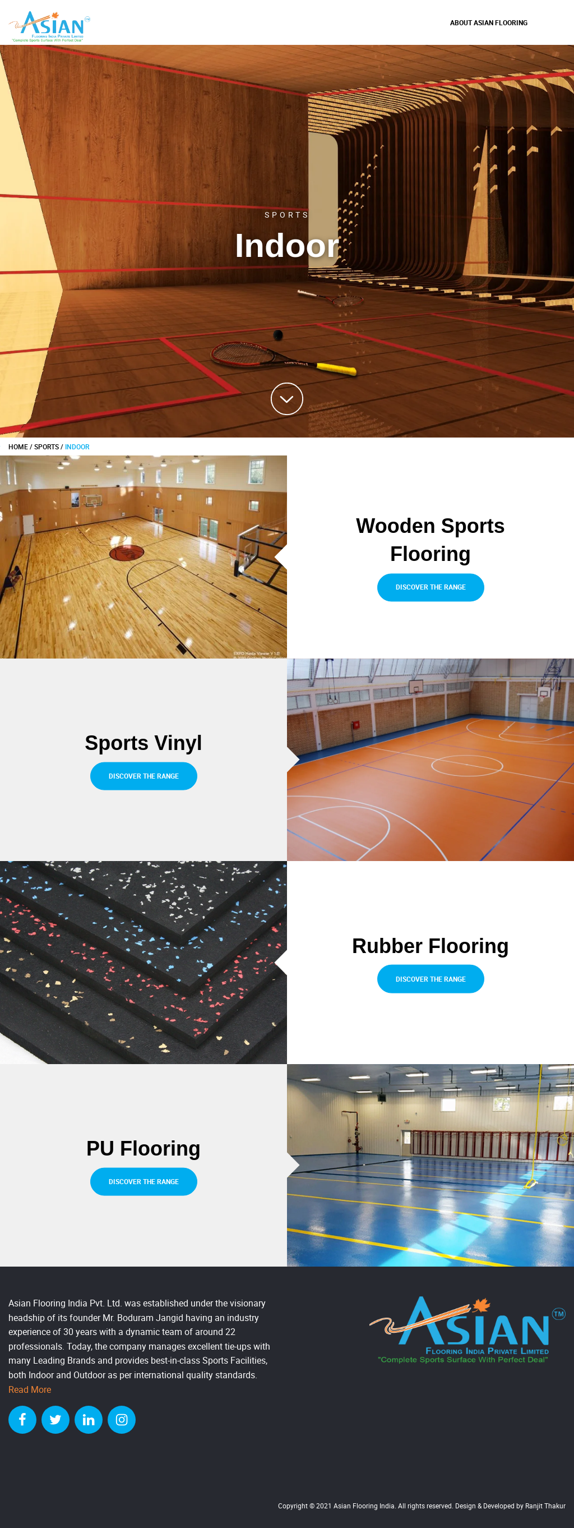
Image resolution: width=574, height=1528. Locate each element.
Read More (29, 1389)
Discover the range (431, 587)
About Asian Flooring (488, 22)
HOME (18, 446)
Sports (46, 446)
